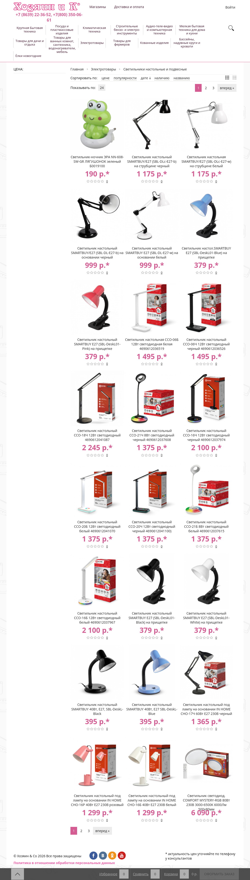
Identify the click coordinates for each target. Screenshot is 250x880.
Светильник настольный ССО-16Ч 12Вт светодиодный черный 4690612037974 (206, 435)
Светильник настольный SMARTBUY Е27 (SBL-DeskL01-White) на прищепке (206, 618)
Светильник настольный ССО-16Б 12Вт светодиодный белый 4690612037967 (97, 618)
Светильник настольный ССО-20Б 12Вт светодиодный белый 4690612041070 (97, 526)
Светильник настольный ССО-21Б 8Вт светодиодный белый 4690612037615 (206, 526)
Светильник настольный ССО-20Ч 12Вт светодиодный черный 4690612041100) (151, 526)
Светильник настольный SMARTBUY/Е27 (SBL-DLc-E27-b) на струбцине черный (151, 161)
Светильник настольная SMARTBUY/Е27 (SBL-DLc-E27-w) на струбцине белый (206, 161)
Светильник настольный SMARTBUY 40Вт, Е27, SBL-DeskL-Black (97, 709)
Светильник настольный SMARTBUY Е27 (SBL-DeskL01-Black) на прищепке (152, 618)
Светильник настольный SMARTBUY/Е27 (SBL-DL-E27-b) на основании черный (97, 252)
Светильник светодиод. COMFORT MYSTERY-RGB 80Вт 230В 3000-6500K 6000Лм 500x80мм (206, 800)
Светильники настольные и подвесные (155, 69)
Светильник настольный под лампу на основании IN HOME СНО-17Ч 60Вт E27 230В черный (206, 709)
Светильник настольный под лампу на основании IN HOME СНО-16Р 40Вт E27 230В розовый (97, 800)
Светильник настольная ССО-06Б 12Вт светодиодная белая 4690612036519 (151, 344)
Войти (230, 7)
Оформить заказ (219, 874)
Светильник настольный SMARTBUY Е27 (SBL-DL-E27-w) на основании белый (151, 252)
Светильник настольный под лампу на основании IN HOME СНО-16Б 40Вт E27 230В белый (151, 800)
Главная (77, 69)
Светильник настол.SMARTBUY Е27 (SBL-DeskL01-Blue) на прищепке (206, 252)
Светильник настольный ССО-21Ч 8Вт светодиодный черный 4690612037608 (151, 435)
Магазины (97, 7)
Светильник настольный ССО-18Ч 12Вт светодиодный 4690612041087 (97, 435)
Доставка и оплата (129, 7)
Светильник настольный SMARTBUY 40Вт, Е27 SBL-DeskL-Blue (151, 709)
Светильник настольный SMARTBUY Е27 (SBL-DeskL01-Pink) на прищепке (97, 344)
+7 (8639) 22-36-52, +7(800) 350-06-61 (49, 17)
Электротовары (103, 69)
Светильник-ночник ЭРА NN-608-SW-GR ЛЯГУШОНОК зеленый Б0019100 (97, 161)
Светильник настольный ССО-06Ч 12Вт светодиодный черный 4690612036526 (206, 344)
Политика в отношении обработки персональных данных (64, 863)
